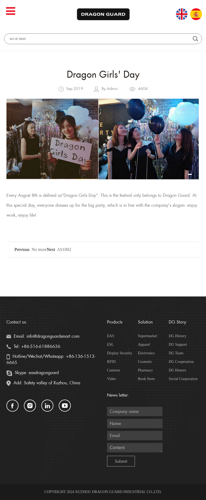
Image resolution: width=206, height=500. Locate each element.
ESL (110, 345)
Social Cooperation (183, 379)
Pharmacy (145, 370)
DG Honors (177, 370)
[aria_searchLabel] (103, 38)
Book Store (146, 379)
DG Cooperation (181, 362)
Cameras (113, 370)
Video (111, 379)
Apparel (144, 345)
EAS (110, 336)
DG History (177, 336)
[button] (190, 174)
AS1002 (64, 249)
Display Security (119, 353)
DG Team (176, 353)
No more (39, 249)
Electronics (146, 353)
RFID (111, 362)
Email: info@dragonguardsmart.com (42, 336)
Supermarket (147, 336)
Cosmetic (145, 362)
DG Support (178, 345)
